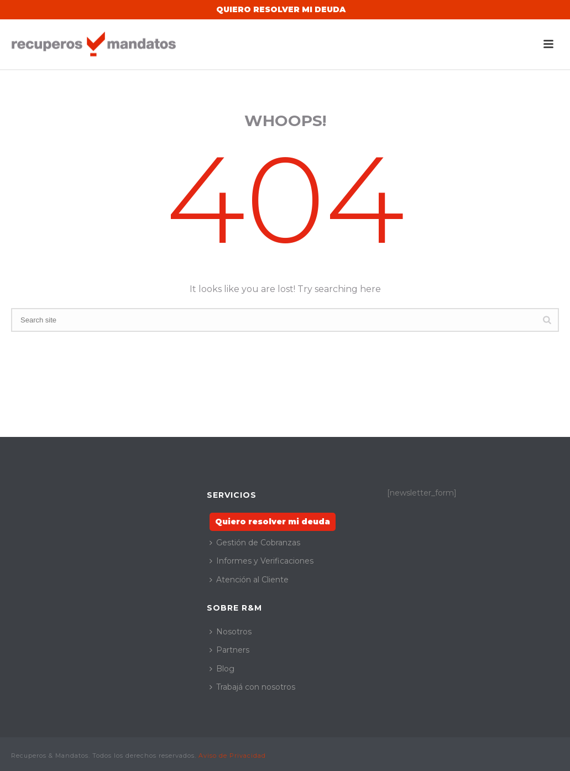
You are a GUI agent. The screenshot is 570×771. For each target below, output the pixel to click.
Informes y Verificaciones (261, 561)
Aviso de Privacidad (232, 755)
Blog (222, 669)
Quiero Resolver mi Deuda (281, 9)
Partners (229, 650)
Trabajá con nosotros (252, 687)
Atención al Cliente (249, 580)
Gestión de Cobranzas (255, 543)
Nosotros (231, 632)
